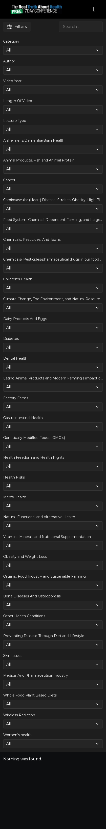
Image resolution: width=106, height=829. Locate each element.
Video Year (12, 81)
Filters (17, 26)
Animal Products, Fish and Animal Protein (39, 160)
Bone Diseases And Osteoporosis (32, 596)
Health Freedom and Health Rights (33, 457)
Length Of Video (17, 101)
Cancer (9, 180)
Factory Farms (15, 398)
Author (9, 61)
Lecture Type (14, 120)
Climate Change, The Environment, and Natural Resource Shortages (53, 299)
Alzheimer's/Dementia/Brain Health (33, 140)
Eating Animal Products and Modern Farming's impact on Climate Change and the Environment (53, 378)
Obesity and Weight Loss (25, 556)
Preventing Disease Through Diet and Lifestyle (43, 636)
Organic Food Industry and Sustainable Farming (44, 576)
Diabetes (11, 338)
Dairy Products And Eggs (25, 319)
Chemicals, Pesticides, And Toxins (32, 239)
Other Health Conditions (24, 616)
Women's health (17, 735)
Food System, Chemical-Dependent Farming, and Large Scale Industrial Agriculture (53, 219)
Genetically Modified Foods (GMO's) (34, 437)
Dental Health (15, 358)
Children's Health (17, 279)
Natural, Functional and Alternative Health (39, 517)
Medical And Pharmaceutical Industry (35, 675)
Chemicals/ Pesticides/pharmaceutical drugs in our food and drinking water (53, 259)
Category (11, 41)
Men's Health (14, 497)
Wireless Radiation (19, 715)
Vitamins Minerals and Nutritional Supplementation (47, 537)
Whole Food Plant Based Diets (30, 695)
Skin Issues (12, 655)
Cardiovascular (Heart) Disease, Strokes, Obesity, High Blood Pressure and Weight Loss (53, 200)
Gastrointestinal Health (23, 418)
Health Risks (14, 477)
